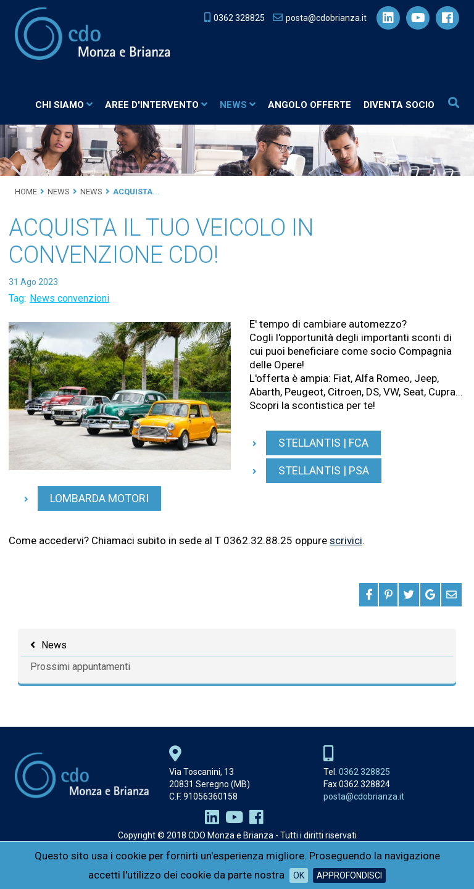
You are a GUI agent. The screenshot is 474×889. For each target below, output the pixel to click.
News (238, 104)
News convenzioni (69, 298)
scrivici (346, 540)
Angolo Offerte (309, 104)
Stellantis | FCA (323, 442)
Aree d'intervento (156, 104)
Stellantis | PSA (323, 470)
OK (298, 875)
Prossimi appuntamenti (80, 666)
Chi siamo (64, 104)
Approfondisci (349, 875)
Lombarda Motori (99, 498)
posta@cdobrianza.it (363, 796)
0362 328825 (364, 772)
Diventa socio (399, 104)
